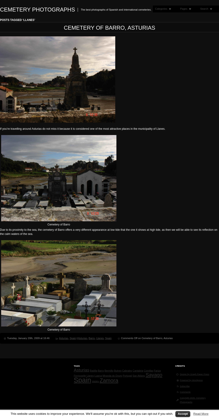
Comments (185, 392)
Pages (184, 8)
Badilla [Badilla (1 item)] (93, 370)
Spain (73, 338)
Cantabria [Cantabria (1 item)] (138, 370)
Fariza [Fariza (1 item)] (157, 370)
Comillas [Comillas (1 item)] (148, 370)
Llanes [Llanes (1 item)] (90, 375)
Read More (200, 413)
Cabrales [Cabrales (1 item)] (127, 370)
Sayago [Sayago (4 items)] (154, 375)
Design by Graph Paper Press (194, 374)
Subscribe (185, 386)
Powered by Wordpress (191, 380)
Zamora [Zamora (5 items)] (109, 380)
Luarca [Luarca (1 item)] (98, 375)
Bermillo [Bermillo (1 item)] (108, 370)
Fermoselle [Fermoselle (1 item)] (80, 375)
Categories (162, 8)
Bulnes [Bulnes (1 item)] (118, 370)
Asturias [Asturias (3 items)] (81, 370)
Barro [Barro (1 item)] (101, 370)
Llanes (100, 338)
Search (205, 8)
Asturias (63, 338)
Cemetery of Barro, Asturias (109, 28)
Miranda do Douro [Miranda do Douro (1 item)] (112, 375)
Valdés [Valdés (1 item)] (95, 381)
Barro (92, 338)
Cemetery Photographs (37, 9)
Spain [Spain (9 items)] (82, 380)
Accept (183, 413)
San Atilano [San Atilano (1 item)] (139, 375)
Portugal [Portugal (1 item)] (127, 375)
